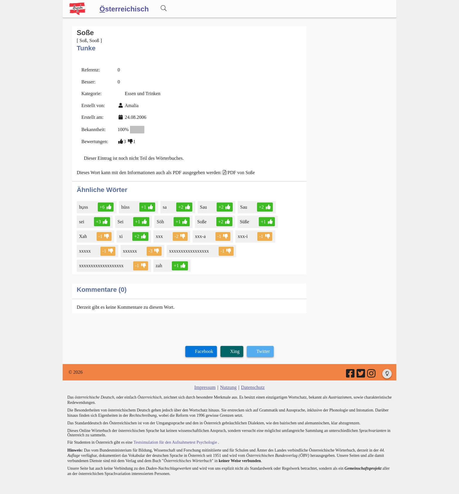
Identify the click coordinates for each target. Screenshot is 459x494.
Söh (160, 219)
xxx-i (241, 233)
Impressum (205, 384)
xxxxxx (129, 248)
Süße (243, 219)
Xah (83, 233)
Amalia (131, 104)
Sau (202, 204)
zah (158, 262)
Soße (201, 219)
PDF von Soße (238, 170)
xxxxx (85, 248)
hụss (84, 204)
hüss (125, 204)
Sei (120, 219)
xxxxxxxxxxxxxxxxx (188, 248)
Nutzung (228, 384)
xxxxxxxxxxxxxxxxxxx (101, 262)
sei (82, 219)
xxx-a (199, 233)
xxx (159, 233)
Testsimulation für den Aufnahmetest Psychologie (174, 439)
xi (121, 233)
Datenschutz (252, 384)
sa (164, 204)
